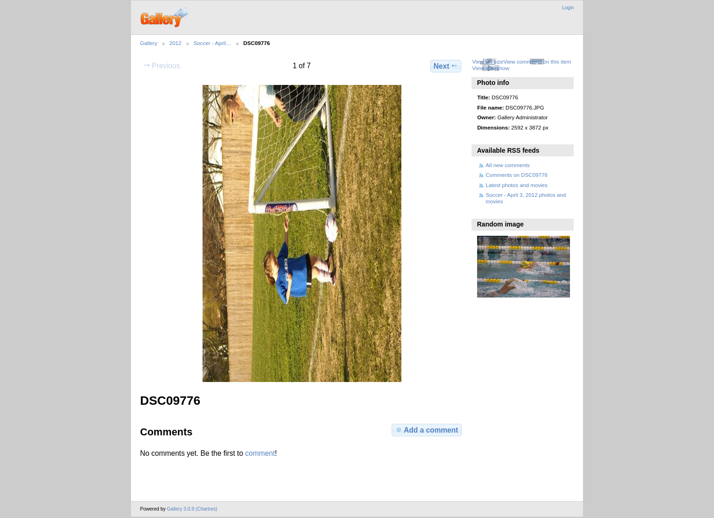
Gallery (148, 43)
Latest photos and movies (517, 185)
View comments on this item (537, 61)
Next (445, 66)
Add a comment (426, 430)
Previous (161, 65)
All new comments (508, 165)
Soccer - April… (212, 43)
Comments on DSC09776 (517, 175)
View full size (487, 61)
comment (260, 453)
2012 (176, 43)
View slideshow (490, 68)
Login (568, 7)
